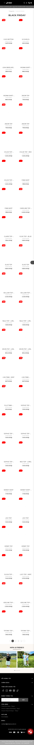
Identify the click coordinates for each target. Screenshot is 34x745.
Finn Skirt (25, 180)
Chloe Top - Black (8, 180)
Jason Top (25, 95)
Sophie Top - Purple (25, 405)
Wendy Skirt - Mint (25, 490)
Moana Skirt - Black (25, 68)
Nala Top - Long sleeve (8, 321)
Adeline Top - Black (9, 603)
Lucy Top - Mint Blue (25, 575)
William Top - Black (9, 293)
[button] (14, 670)
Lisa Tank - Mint (8, 377)
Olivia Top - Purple (8, 575)
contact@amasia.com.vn (8, 724)
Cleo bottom (8, 39)
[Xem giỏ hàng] (29, 2)
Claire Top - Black (8, 237)
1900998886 (4, 716)
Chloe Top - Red (26, 152)
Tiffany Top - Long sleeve (8, 631)
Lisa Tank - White (25, 377)
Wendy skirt (8, 490)
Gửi (23, 700)
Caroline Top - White (25, 208)
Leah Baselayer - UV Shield (8, 68)
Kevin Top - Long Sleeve (8, 349)
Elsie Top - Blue (25, 236)
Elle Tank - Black (8, 405)
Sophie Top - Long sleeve (8, 434)
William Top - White (26, 293)
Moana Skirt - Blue (8, 96)
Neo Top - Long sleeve (25, 462)
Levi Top (8, 518)
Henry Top (8, 546)
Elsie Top (8, 264)
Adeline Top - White (26, 603)
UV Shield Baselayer (26, 39)
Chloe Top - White (8, 152)
